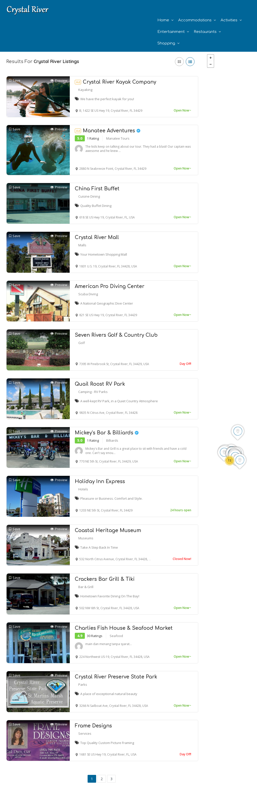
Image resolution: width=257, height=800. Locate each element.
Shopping (166, 43)
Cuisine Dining (89, 196)
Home (163, 20)
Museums (85, 538)
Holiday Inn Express (100, 481)
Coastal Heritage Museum (108, 530)
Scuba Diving (88, 294)
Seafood (116, 636)
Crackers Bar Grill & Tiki (105, 579)
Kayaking (85, 89)
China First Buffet (97, 188)
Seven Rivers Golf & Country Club (116, 335)
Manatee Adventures (107, 130)
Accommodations (195, 20)
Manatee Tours (118, 138)
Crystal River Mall (97, 237)
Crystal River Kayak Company (115, 82)
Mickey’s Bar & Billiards (107, 432)
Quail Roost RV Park (100, 384)
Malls (82, 245)
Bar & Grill (85, 587)
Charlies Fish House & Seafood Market (124, 628)
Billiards (112, 440)
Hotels (83, 489)
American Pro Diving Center (109, 286)
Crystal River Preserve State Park (116, 676)
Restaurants (205, 32)
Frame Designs (93, 725)
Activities (229, 20)
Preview (58, 80)
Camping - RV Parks (93, 391)
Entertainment (171, 32)
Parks (82, 684)
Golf (81, 342)
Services (84, 733)
